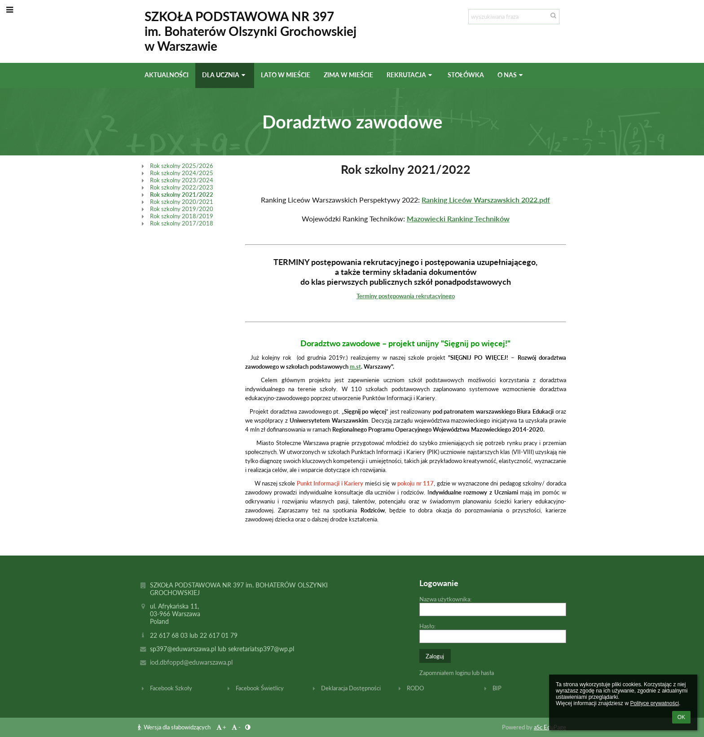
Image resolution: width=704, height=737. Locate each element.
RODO (415, 688)
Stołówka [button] (466, 75)
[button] (9, 9)
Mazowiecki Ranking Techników (458, 218)
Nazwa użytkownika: (445, 599)
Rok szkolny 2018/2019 (181, 216)
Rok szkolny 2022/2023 (181, 187)
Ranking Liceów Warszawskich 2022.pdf (486, 199)
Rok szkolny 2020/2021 (181, 201)
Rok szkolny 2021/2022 (181, 194)
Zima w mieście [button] (348, 75)
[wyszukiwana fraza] (513, 16)
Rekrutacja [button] (410, 75)
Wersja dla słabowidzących (175, 727)
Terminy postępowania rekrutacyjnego (405, 296)
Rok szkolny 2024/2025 (181, 173)
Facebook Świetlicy (260, 688)
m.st (355, 366)
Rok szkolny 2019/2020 (181, 208)
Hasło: (427, 626)
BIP (497, 688)
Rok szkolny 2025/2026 (181, 165)
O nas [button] (511, 75)
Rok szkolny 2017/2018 (181, 223)
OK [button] (681, 717)
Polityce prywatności (654, 703)
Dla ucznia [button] (224, 75)
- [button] (236, 727)
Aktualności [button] (167, 75)
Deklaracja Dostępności (351, 688)
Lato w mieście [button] (285, 75)
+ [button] (220, 727)
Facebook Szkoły (171, 688)
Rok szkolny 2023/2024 (181, 180)
